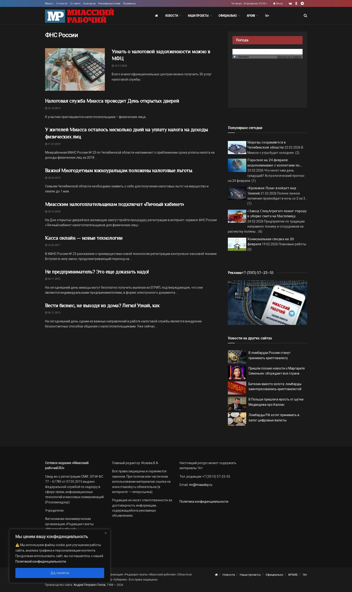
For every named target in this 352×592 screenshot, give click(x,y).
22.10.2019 (52, 108)
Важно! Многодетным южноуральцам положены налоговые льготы (118, 170)
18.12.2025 (119, 65)
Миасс (49, 3)
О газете (62, 3)
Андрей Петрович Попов (90, 584)
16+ (267, 15)
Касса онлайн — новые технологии (84, 238)
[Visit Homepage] (79, 15)
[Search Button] (305, 15)
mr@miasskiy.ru (200, 485)
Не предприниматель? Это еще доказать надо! (97, 272)
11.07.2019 (52, 144)
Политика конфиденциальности (204, 501)
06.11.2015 (52, 278)
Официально (227, 15)
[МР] (267, 302)
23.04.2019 (52, 177)
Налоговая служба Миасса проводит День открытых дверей (112, 101)
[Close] (105, 533)
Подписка (129, 3)
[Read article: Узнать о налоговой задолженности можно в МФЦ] (75, 69)
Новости (171, 15)
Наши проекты (198, 15)
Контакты (89, 3)
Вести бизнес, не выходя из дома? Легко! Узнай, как (102, 305)
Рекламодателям (109, 3)
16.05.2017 (52, 245)
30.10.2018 (52, 211)
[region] (59, 556)
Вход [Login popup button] (278, 3)
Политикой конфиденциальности (40, 561)
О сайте (75, 3)
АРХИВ (251, 15)
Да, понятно (60, 573)
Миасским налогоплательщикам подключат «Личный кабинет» (114, 204)
